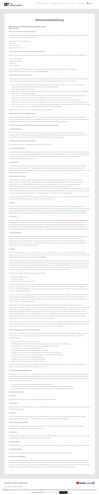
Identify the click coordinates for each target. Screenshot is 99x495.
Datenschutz (15, 486)
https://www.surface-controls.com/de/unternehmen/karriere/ (72, 220)
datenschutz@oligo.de (42, 71)
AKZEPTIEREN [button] (63, 492)
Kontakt (20, 486)
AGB (5, 486)
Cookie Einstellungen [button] (51, 492)
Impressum (9, 486)
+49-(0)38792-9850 (22, 483)
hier (71, 193)
